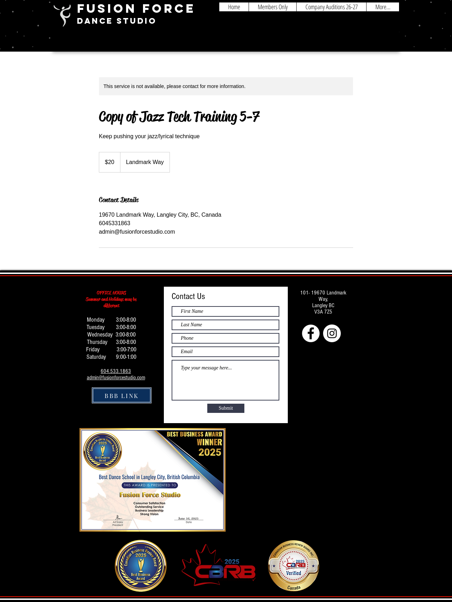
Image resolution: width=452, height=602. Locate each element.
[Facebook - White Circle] (311, 333)
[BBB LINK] (121, 395)
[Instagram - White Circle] (332, 333)
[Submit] (225, 408)
